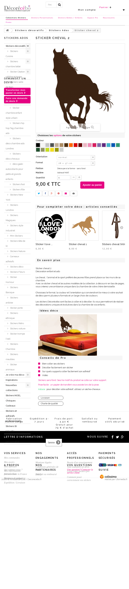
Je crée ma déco (15, 375)
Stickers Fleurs (17, 272)
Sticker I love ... (44, 244)
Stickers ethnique (12, 315)
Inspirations (11, 380)
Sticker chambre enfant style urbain (14, 113)
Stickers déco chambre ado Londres (15, 143)
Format (40, 162)
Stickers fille (18, 189)
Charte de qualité (49, 403)
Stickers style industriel (14, 228)
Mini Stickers (16, 235)
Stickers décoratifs (15, 46)
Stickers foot (18, 184)
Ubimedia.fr (121, 586)
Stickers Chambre (12, 346)
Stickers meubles (12, 357)
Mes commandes (12, 529)
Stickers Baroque (12, 290)
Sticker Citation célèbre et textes (15, 74)
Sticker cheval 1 (78, 244)
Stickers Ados (17, 102)
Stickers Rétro (17, 323)
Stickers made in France (15, 570)
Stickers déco (16, 266)
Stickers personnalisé (12, 439)
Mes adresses (10, 538)
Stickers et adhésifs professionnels (13, 416)
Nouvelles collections (11, 387)
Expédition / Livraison (14, 554)
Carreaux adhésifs (12, 259)
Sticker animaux (11, 367)
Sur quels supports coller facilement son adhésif (66, 371)
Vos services (15, 525)
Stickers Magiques (12, 218)
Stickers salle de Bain (14, 84)
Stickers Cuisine (12, 53)
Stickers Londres (12, 207)
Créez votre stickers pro (78, 543)
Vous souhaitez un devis (78, 539)
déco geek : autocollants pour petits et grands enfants (15, 171)
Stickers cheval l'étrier (114, 244)
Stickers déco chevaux (13, 156)
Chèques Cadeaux (10, 403)
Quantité (40, 177)
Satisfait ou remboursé (46, 546)
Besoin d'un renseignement (79, 534)
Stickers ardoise (12, 300)
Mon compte (87, 10)
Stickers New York (14, 197)
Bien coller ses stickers (53, 363)
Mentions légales (44, 534)
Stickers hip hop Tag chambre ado (15, 128)
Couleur (40, 140)
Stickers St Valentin (11, 429)
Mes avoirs (9, 534)
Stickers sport (17, 97)
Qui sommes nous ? (13, 566)
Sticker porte (16, 308)
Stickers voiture (17, 328)
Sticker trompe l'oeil (15, 336)
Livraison (45, 398)
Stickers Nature (17, 251)
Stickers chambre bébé (13, 64)
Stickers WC (16, 92)
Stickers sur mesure (13, 575)
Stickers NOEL (13, 395)
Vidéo (45, 375)
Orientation (42, 156)
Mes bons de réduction (14, 550)
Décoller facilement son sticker (57, 367)
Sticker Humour (11, 279)
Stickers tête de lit (15, 243)
